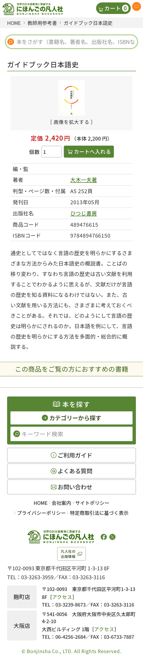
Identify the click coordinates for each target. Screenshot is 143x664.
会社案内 (61, 502)
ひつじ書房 (83, 213)
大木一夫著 (83, 179)
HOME (41, 502)
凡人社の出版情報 (68, 554)
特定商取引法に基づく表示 (99, 512)
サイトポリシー (92, 502)
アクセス (62, 596)
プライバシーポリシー (41, 512)
